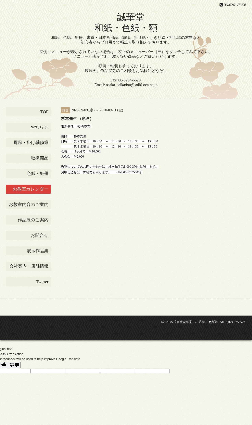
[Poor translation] (14, 365)
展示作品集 (37, 250)
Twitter (42, 281)
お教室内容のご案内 (28, 204)
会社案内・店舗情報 (28, 266)
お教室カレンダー (30, 189)
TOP (44, 111)
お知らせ (39, 127)
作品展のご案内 (33, 219)
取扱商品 (39, 158)
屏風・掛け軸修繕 (31, 142)
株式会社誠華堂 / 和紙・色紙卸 (194, 322)
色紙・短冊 (37, 173)
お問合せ (39, 235)
